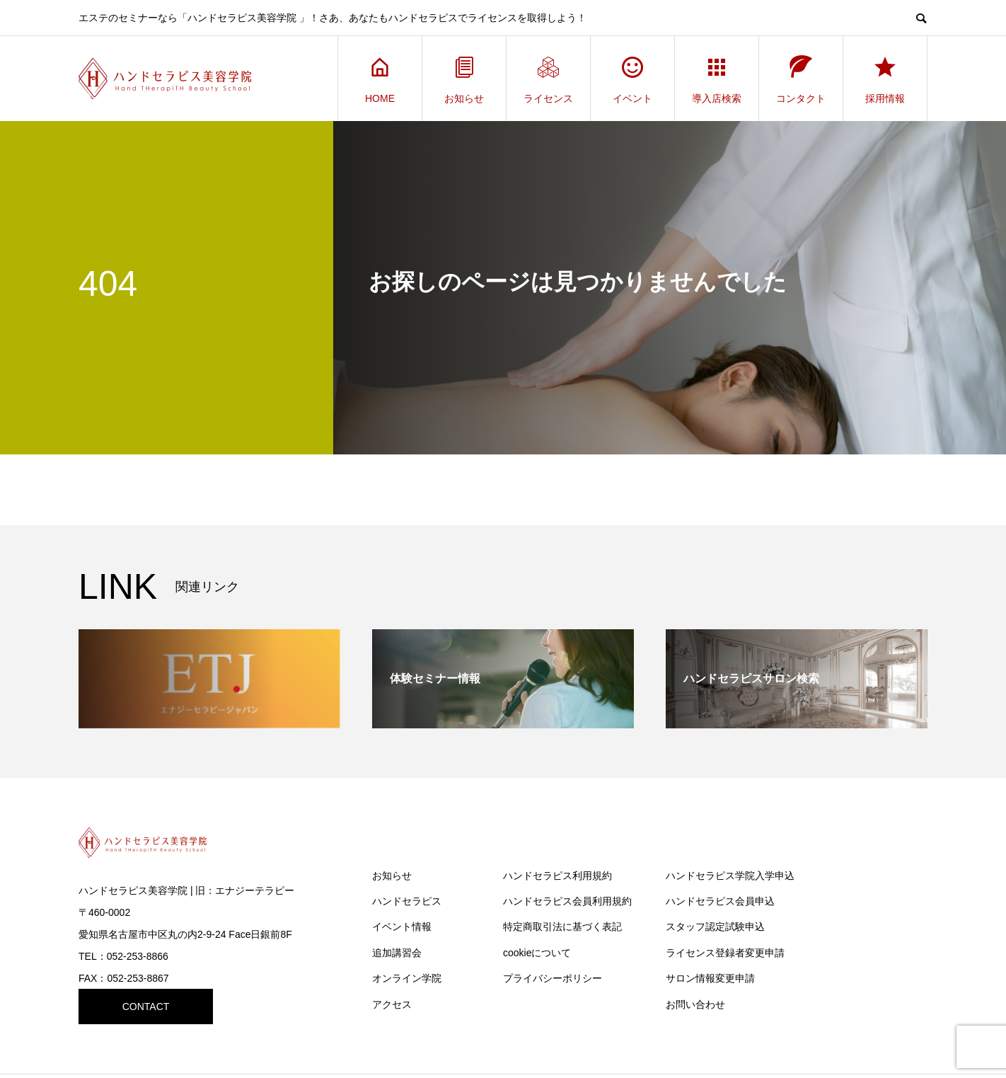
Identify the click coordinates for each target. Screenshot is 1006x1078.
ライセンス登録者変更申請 (725, 952)
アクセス (392, 1004)
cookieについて (537, 952)
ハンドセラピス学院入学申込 (730, 875)
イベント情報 (402, 926)
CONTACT (146, 1006)
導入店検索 (716, 79)
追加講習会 (397, 952)
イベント (632, 79)
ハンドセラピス (406, 901)
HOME (380, 79)
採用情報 (885, 79)
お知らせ (464, 79)
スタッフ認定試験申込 (715, 926)
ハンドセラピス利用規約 (557, 875)
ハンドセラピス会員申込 (720, 901)
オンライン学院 (406, 978)
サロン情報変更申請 (710, 978)
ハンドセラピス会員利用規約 (567, 901)
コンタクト (801, 79)
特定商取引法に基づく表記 (562, 926)
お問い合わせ (695, 1004)
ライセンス (548, 79)
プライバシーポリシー (552, 978)
